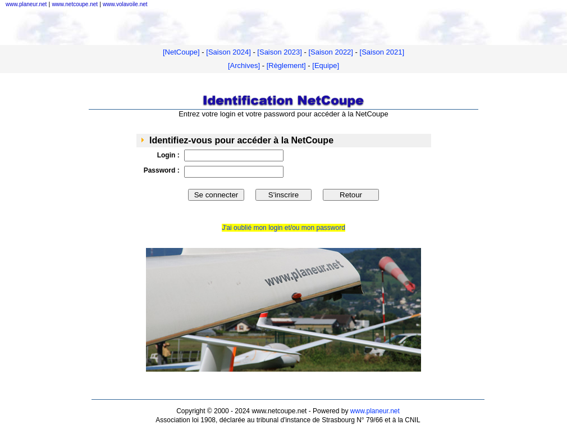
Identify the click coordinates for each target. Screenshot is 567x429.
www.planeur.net (375, 411)
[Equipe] (325, 65)
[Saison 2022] (330, 52)
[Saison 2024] (228, 52)
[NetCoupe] (181, 52)
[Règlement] (286, 65)
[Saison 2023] (279, 52)
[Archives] (244, 65)
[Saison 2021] (382, 52)
